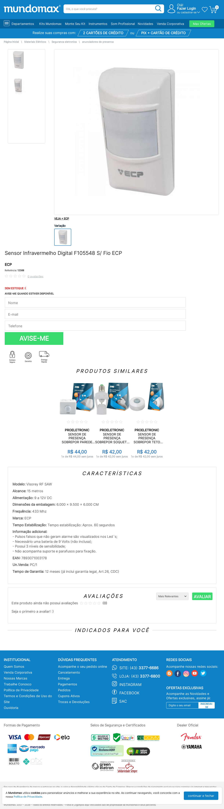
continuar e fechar (201, 796)
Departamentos (23, 24)
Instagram (130, 684)
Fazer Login (186, 8)
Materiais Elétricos (35, 41)
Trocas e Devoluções (74, 702)
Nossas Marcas (15, 678)
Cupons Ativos (69, 696)
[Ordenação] (172, 596)
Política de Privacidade (21, 690)
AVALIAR (202, 596)
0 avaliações (35, 276)
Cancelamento (69, 672)
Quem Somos (14, 666)
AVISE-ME (34, 338)
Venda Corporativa (170, 24)
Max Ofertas (202, 24)
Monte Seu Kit (75, 24)
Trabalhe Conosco (17, 684)
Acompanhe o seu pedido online (82, 666)
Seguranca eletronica (64, 41)
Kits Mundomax (50, 24)
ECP (8, 264)
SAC (123, 701)
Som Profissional (123, 24)
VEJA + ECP (61, 218)
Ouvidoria (11, 708)
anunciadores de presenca (98, 41)
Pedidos (64, 690)
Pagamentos (67, 684)
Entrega (64, 678)
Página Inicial (11, 41)
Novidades (145, 24)
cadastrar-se (189, 12)
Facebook (129, 693)
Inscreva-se (207, 705)
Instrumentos (98, 24)
